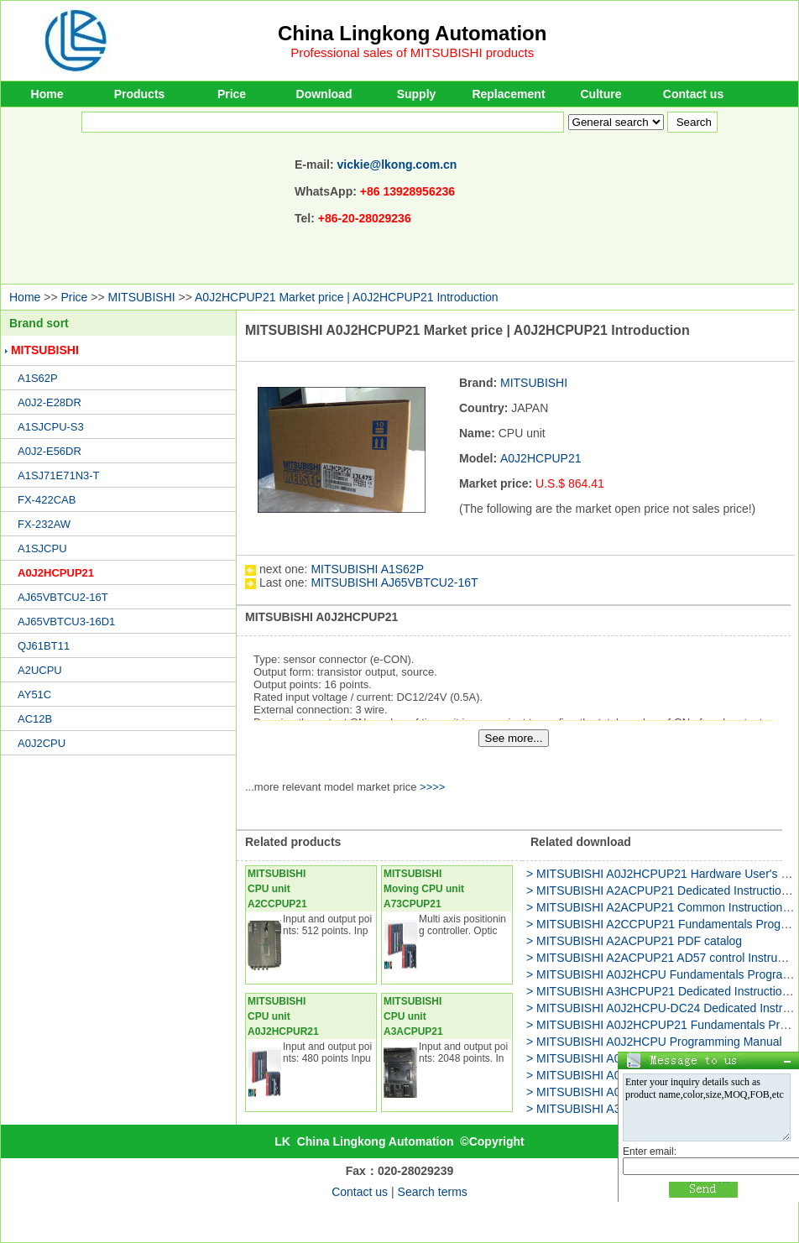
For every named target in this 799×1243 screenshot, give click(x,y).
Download (324, 94)
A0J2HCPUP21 (56, 573)
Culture (601, 94)
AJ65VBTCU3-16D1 (66, 621)
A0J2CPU (41, 743)
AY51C (34, 694)
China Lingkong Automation (412, 33)
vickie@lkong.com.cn (397, 164)
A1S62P (38, 378)
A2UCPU (40, 670)
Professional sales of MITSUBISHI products (412, 52)
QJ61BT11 (44, 646)
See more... (514, 738)
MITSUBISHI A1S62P (367, 569)
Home (47, 94)
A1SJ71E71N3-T (59, 475)
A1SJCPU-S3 (51, 426)
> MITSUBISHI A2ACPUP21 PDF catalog (634, 941)
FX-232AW (44, 524)
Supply (416, 94)
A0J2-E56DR (49, 451)
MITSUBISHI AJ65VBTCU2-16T (394, 582)
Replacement (508, 94)
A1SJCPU (42, 548)
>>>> (432, 787)
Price (231, 94)
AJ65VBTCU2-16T (63, 597)
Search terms (432, 1192)
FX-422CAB (47, 500)
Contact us (693, 94)
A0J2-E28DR (49, 402)
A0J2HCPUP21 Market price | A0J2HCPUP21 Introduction (347, 297)
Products (139, 94)
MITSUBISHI (141, 297)
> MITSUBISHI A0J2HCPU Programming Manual (654, 1041)
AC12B (35, 719)
